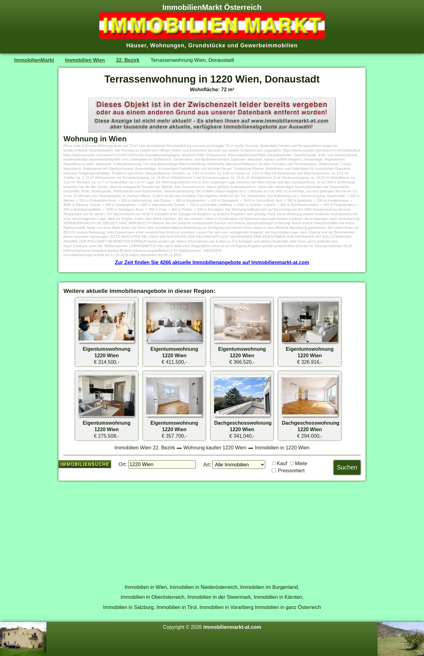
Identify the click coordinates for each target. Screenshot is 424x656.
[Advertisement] (212, 529)
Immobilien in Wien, (146, 587)
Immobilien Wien (85, 60)
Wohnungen (167, 45)
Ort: (123, 464)
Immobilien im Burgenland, (269, 587)
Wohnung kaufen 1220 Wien (215, 447)
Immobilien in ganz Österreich (288, 607)
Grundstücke (207, 45)
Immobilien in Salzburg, (129, 607)
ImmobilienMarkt (34, 60)
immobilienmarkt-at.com (232, 627)
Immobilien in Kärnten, (279, 597)
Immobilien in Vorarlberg (226, 607)
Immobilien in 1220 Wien (282, 447)
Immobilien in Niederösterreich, (204, 587)
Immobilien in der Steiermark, (219, 597)
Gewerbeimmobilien (269, 45)
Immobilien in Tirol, (177, 607)
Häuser (136, 45)
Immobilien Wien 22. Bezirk (145, 447)
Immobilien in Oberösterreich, (153, 597)
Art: (207, 464)
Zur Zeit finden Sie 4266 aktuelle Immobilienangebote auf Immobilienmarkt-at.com (212, 262)
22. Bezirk (127, 60)
